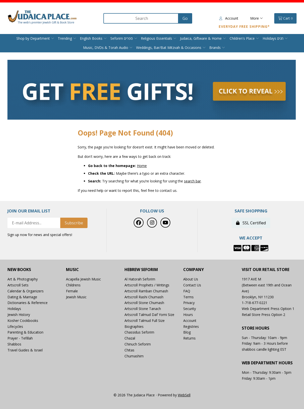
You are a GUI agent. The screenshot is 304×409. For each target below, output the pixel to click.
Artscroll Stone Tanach (142, 308)
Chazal (129, 338)
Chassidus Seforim (139, 332)
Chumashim (134, 356)
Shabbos (14, 344)
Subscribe (74, 223)
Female (72, 291)
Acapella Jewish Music (83, 279)
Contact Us (192, 285)
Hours (188, 314)
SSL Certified (251, 223)
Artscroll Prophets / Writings (146, 285)
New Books (19, 269)
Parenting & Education (25, 332)
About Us (190, 279)
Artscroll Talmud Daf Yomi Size (149, 314)
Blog (187, 332)
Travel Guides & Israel (25, 350)
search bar (192, 181)
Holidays (14, 308)
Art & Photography (22, 279)
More (256, 18)
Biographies (134, 326)
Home (142, 165)
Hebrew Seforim (141, 269)
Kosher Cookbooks (22, 320)
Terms (188, 297)
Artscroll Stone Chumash (144, 302)
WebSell (184, 395)
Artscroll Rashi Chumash (143, 297)
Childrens (73, 285)
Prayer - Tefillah (20, 338)
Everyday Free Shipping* (244, 26)
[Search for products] (141, 18)
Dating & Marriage (22, 297)
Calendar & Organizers (25, 291)
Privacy (189, 302)
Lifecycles (15, 326)
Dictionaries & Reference (27, 302)
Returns (189, 338)
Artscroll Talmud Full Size (144, 320)
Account (228, 18)
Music (72, 269)
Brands (215, 47)
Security (189, 308)
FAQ (186, 291)
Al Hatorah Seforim (139, 279)
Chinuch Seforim (137, 344)
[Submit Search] (185, 18)
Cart (285, 18)
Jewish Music (76, 297)
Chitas (129, 350)
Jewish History (18, 314)
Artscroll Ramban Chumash (146, 291)
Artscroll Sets (18, 285)
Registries (191, 326)
